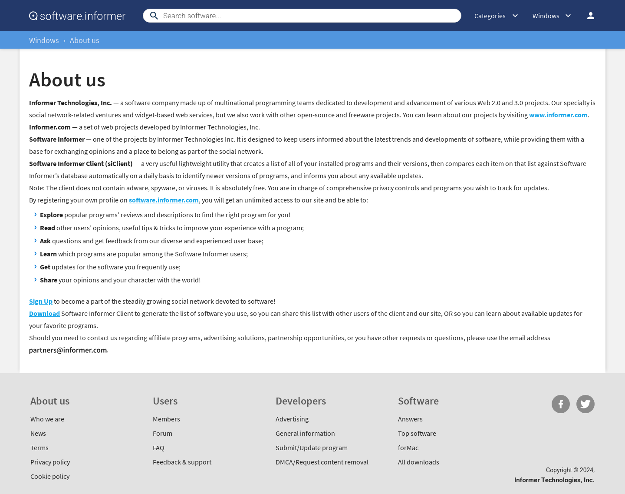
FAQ (158, 447)
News (38, 433)
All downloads (418, 462)
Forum (162, 433)
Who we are (47, 418)
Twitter (585, 404)
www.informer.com (558, 114)
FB (561, 404)
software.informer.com (164, 200)
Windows (44, 40)
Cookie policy (49, 476)
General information (305, 433)
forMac (408, 447)
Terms (39, 447)
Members (166, 418)
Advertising (292, 418)
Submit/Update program (312, 447)
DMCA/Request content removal (322, 462)
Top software (417, 433)
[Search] (302, 16)
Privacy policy (50, 462)
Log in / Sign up (591, 15)
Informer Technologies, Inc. (554, 480)
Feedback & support (182, 462)
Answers (410, 418)
